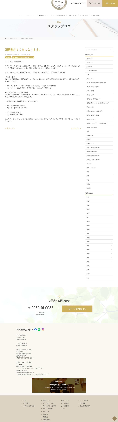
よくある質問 (95, 15)
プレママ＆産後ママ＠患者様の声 (96, 88)
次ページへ (75, 134)
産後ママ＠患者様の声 (93, 153)
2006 (88, 283)
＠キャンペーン (91, 173)
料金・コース (72, 15)
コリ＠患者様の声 (92, 76)
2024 (88, 210)
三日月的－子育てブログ (94, 104)
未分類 (89, 145)
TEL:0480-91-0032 (21, 340)
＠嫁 (88, 177)
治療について (90, 149)
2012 (88, 259)
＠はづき (89, 169)
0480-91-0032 (42, 313)
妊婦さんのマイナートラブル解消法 (97, 128)
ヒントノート (90, 84)
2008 (88, 275)
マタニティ (46, 417)
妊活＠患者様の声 (92, 132)
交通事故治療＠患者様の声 (94, 116)
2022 (88, 218)
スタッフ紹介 (84, 15)
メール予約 (111, 3)
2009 (88, 271)
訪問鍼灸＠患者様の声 (93, 165)
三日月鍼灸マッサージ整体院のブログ (23, 62)
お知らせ (8, 62)
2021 (88, 222)
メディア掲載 (90, 96)
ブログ (63, 414)
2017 (88, 239)
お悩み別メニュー (44, 15)
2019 (88, 231)
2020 (88, 226)
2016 (88, 243)
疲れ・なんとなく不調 (49, 411)
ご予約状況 (26, 408)
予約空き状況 (90, 112)
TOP (20, 15)
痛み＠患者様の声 (92, 157)
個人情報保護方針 (85, 411)
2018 (88, 235)
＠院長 (89, 193)
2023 (88, 214)
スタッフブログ (30, 15)
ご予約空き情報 (95, 3)
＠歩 (88, 185)
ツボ (88, 80)
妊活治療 (45, 419)
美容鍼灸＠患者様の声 (93, 161)
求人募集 (82, 408)
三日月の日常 (90, 100)
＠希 (88, 181)
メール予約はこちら (78, 314)
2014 (88, 251)
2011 (88, 263)
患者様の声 (90, 141)
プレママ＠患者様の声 (93, 92)
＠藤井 (89, 189)
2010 (88, 267)
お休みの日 (90, 64)
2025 (88, 206)
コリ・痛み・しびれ (48, 408)
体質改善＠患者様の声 (93, 120)
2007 (88, 279)
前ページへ (10, 134)
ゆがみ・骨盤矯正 (48, 414)
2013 (88, 255)
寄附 (88, 137)
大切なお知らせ (91, 124)
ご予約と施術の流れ (59, 15)
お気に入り (90, 68)
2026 (88, 202)
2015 (88, 247)
